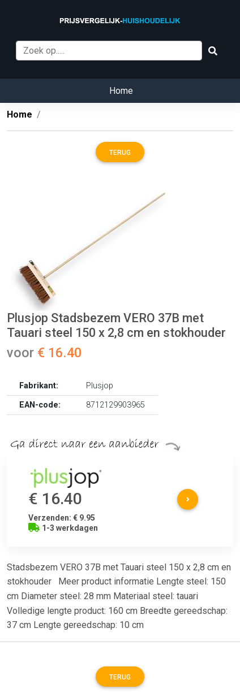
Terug (120, 153)
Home (121, 90)
